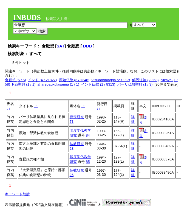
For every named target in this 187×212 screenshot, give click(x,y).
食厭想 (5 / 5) (15, 80)
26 (71, 175)
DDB (88, 46)
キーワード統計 (17, 194)
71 (71, 122)
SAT (60, 46)
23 (71, 148)
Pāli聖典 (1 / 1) (23, 84)
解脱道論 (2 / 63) (145, 80)
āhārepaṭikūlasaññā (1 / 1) (58, 84)
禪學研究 (77, 117)
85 (88, 162)
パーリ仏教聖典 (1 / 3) (135, 84)
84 (88, 135)
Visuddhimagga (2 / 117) (110, 80)
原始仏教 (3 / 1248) (74, 80)
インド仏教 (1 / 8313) (98, 84)
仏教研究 (77, 144)
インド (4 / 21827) (42, 80)
